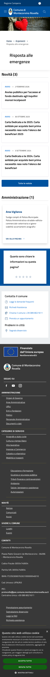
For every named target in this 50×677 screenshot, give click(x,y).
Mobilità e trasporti (14, 457)
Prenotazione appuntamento (19, 607)
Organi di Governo (14, 398)
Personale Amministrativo (18, 419)
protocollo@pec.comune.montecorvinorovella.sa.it (25, 592)
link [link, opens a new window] (23, 655)
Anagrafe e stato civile (16, 436)
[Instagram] (20, 385)
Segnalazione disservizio (17, 611)
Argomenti (20, 40)
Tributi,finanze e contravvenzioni (25, 479)
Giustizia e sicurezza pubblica (24, 474)
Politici (9, 415)
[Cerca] (44, 11)
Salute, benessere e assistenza (24, 487)
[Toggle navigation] (5, 11)
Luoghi (9, 528)
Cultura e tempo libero (16, 440)
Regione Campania (12, 3)
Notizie (9, 508)
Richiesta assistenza (15, 620)
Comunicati (11, 512)
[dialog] (25, 653)
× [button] (47, 632)
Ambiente (15, 483)
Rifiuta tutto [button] (25, 667)
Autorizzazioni (17, 491)
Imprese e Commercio (16, 449)
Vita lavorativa (12, 445)
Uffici (8, 406)
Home (9, 40)
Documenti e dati (14, 423)
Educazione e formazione (22, 470)
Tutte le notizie (25, 183)
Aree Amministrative (15, 402)
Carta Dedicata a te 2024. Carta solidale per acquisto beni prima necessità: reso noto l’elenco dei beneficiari (23, 162)
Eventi (9, 532)
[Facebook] (6, 385)
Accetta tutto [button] (25, 661)
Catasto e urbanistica (15, 453)
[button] (25, 672)
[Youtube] (13, 385)
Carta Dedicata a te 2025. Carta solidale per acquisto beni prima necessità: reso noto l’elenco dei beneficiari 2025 (23, 128)
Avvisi (7, 86)
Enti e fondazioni (13, 410)
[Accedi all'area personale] (39, 3)
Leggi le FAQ (11, 616)
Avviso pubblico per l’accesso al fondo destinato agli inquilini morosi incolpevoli (23, 96)
